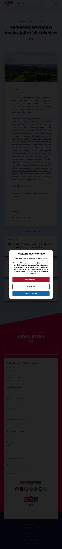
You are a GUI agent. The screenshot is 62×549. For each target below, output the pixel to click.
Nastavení (31, 286)
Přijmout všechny (31, 293)
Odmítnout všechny (31, 279)
